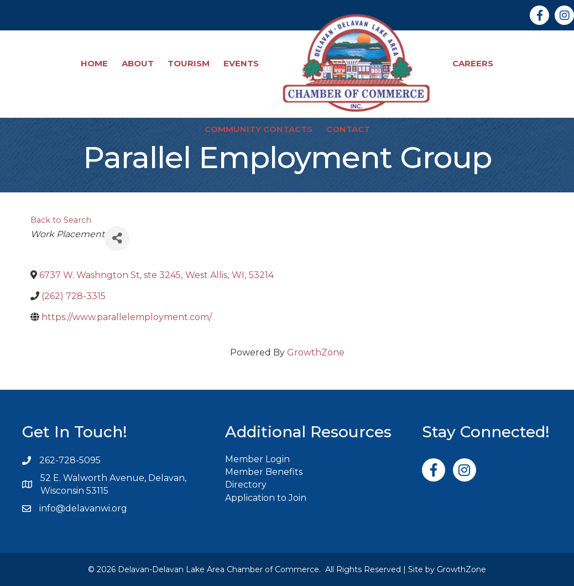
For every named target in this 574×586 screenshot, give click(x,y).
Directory (246, 484)
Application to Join (265, 498)
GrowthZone (316, 352)
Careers (472, 63)
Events (241, 63)
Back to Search (60, 220)
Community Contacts (258, 129)
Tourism (189, 63)
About (138, 63)
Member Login (257, 459)
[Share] (117, 238)
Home (94, 63)
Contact (348, 129)
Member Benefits (263, 472)
